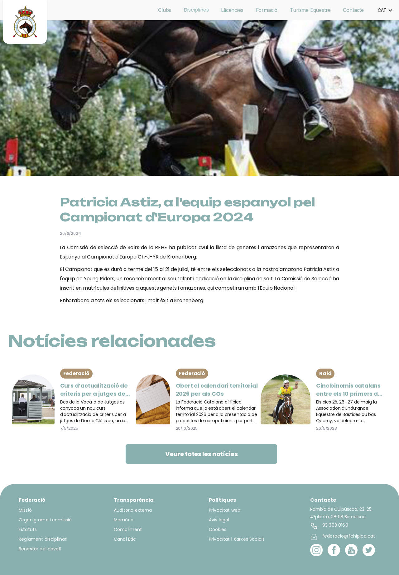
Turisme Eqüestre (310, 10)
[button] (385, 10)
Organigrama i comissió (45, 520)
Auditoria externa (133, 510)
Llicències (232, 10)
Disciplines (196, 9)
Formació (267, 10)
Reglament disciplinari (43, 539)
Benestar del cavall (40, 549)
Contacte (353, 10)
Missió (25, 510)
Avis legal (219, 520)
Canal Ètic (125, 539)
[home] (25, 22)
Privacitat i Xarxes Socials (237, 539)
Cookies (217, 529)
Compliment (128, 529)
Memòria (123, 520)
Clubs (164, 10)
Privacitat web (224, 510)
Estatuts (28, 529)
